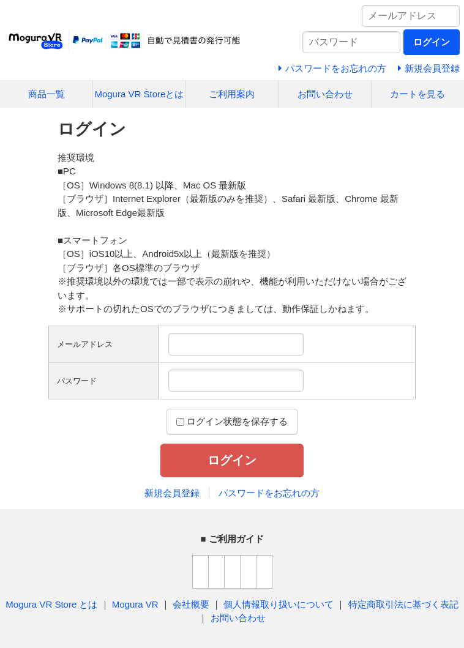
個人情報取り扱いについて (278, 604)
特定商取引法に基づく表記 (403, 604)
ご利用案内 (232, 94)
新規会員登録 (172, 493)
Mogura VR (135, 604)
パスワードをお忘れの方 (269, 493)
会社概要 (191, 604)
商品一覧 (46, 94)
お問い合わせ (325, 94)
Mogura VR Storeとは (139, 94)
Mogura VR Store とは (51, 604)
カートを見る (417, 94)
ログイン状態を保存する (232, 421)
